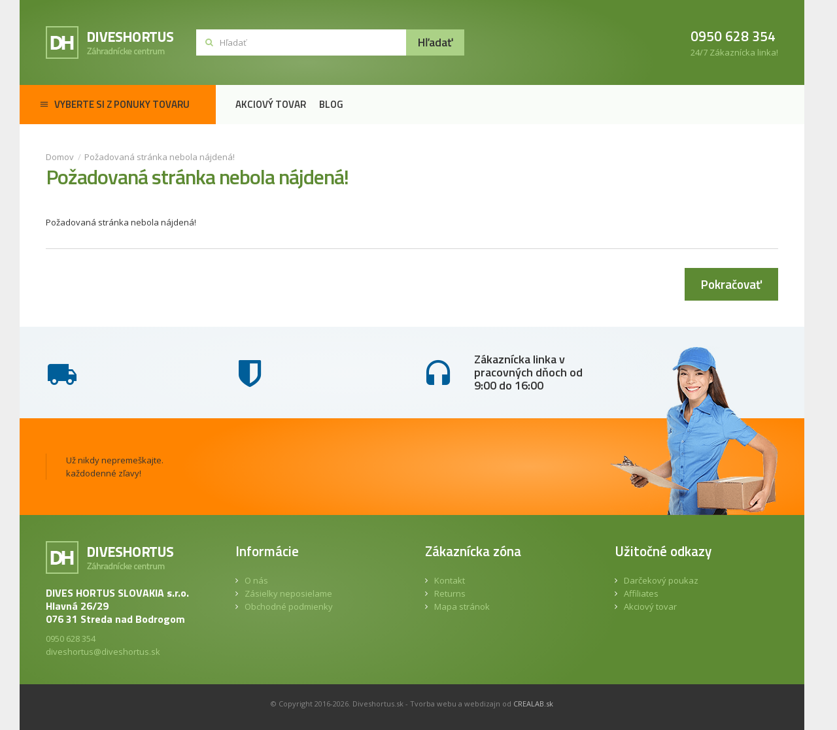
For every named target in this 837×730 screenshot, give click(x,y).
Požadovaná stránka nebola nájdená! (159, 157)
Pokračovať (731, 283)
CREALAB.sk (533, 703)
